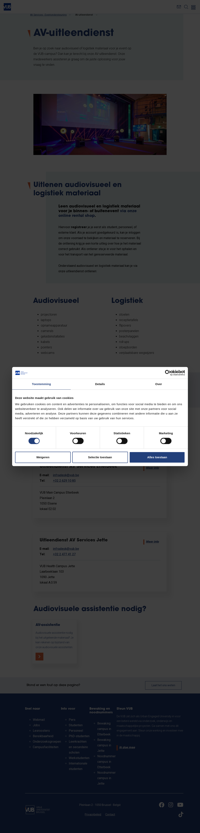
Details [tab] (100, 384)
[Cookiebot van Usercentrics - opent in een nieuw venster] (168, 373)
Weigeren (42, 457)
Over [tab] (158, 384)
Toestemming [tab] (41, 384)
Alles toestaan (157, 457)
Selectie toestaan (100, 457)
